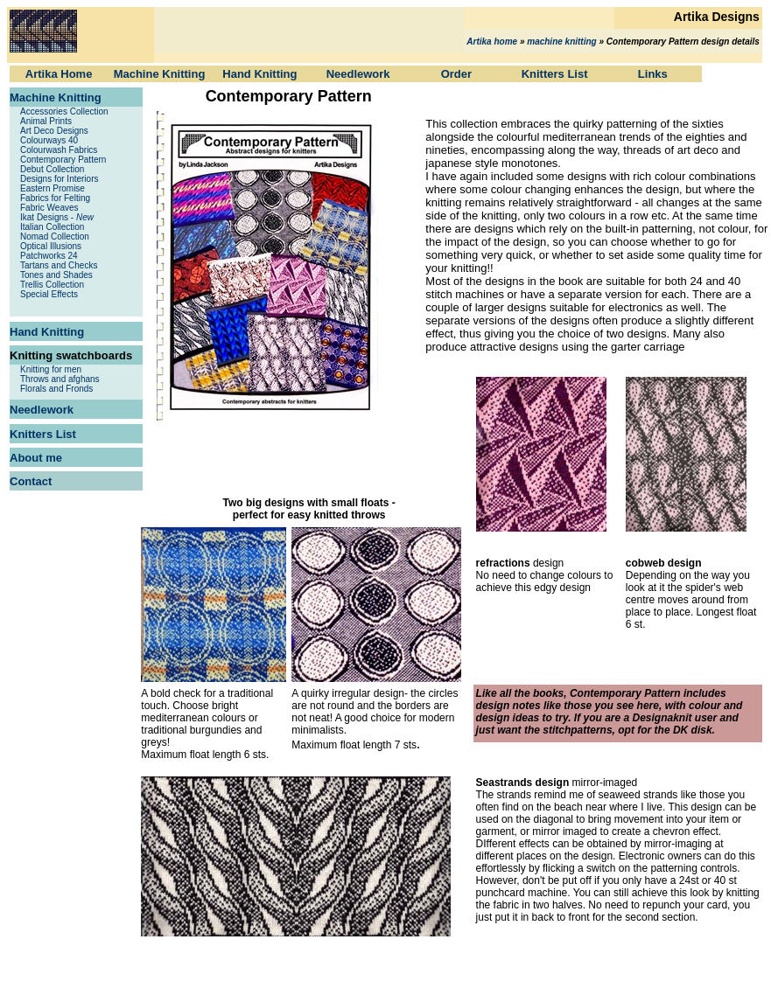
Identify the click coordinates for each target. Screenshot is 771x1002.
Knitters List (555, 73)
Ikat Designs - (57, 217)
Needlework (358, 73)
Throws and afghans (60, 379)
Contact (31, 481)
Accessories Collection (64, 111)
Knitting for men (50, 369)
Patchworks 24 (49, 256)
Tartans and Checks (58, 265)
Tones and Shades (56, 275)
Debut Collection (52, 169)
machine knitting (561, 41)
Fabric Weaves (49, 207)
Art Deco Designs (54, 131)
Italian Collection (52, 227)
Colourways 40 (49, 140)
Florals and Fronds (56, 388)
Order (456, 73)
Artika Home (59, 73)
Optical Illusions (50, 246)
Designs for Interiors (59, 179)
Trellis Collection (52, 284)
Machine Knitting (160, 73)
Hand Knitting (259, 73)
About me (36, 457)
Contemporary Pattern (63, 159)
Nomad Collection (54, 236)
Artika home (491, 41)
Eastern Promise (52, 188)
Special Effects (49, 294)
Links (653, 73)
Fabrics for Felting (55, 198)
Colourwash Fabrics (58, 150)
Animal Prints (46, 121)
